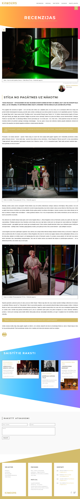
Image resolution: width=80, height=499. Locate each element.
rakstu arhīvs (73, 3)
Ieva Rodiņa (7, 472)
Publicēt (5, 439)
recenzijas (39, 3)
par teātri (56, 3)
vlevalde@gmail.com (64, 476)
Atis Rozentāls (8, 473)
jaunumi (64, 3)
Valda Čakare (8, 476)
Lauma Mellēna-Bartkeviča (11, 475)
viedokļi (48, 3)
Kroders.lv (7, 470)
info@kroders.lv (63, 480)
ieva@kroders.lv (63, 472)
